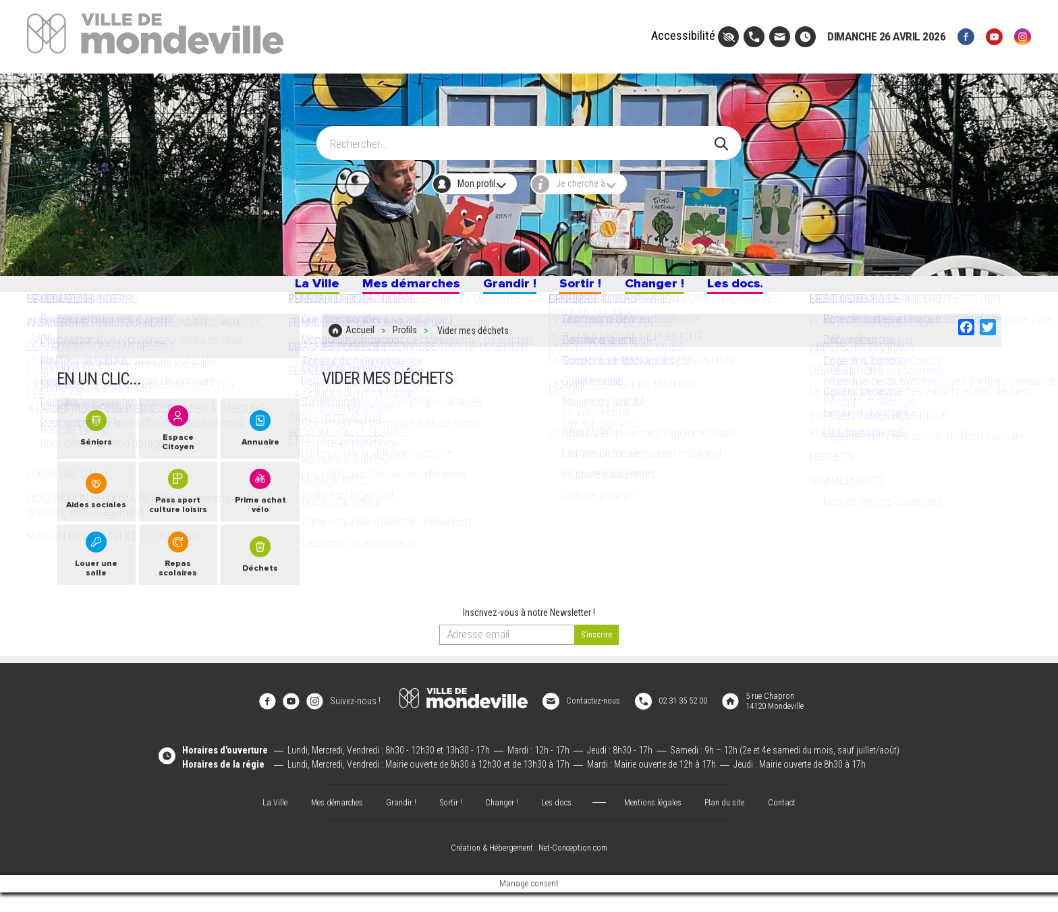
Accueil (359, 339)
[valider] (596, 662)
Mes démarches (388, 289)
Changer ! (676, 289)
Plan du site (735, 821)
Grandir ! (507, 289)
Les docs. (774, 289)
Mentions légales (658, 821)
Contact (795, 821)
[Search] (520, 137)
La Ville (274, 289)
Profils (405, 339)
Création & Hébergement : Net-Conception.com (529, 867)
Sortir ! (589, 289)
